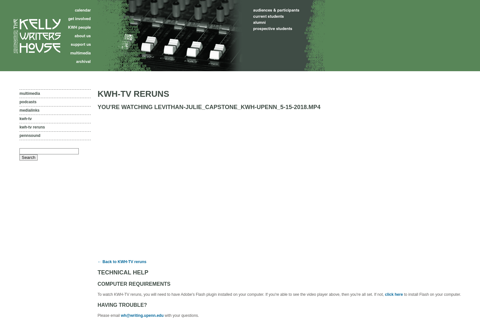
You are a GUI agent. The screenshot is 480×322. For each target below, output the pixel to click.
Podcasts (28, 102)
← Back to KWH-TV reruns (122, 262)
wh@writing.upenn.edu (142, 315)
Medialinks (29, 110)
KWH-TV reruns (32, 127)
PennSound (30, 135)
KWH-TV (25, 119)
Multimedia (29, 93)
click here (394, 294)
